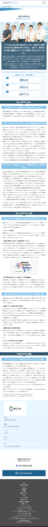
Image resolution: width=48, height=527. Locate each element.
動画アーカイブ (24, 499)
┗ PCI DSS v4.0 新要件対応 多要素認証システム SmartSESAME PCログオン (24, 518)
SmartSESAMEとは (24, 485)
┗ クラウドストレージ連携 (24, 506)
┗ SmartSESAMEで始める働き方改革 (24, 507)
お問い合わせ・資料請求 (24, 501)
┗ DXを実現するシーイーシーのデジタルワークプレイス (24, 517)
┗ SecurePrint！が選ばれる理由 (24, 513)
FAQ (24, 495)
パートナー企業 (24, 497)
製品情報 (24, 489)
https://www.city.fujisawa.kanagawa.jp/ (12, 446)
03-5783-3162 (25, 465)
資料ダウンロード (24, 493)
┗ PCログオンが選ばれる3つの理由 (24, 515)
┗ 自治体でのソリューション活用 (24, 509)
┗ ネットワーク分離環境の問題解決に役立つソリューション (24, 511)
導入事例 (4, 6)
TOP (1, 6)
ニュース (24, 487)
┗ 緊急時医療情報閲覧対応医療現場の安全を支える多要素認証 (24, 521)
